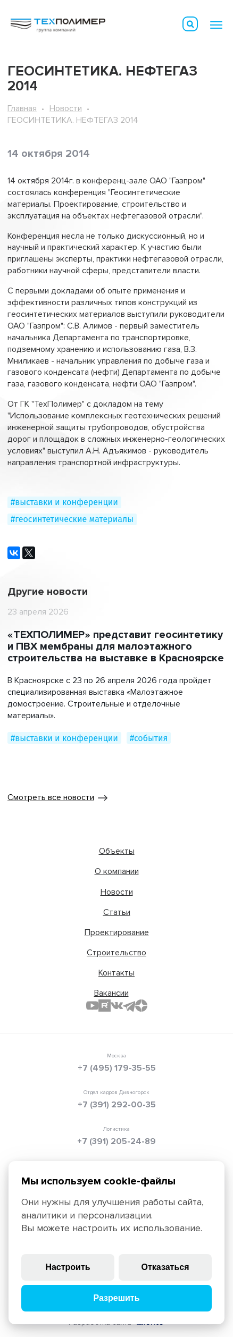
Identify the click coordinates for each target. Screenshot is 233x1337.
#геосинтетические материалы (72, 519)
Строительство (116, 952)
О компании (117, 871)
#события (149, 738)
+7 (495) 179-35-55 (117, 1068)
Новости (65, 108)
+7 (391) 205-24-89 (116, 1141)
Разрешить (116, 1297)
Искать (190, 24)
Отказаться (165, 1267)
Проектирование (117, 932)
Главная (22, 108)
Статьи (116, 912)
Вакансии (111, 993)
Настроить (67, 1267)
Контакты (116, 973)
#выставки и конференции (64, 502)
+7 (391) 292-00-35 (117, 1104)
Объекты (117, 851)
